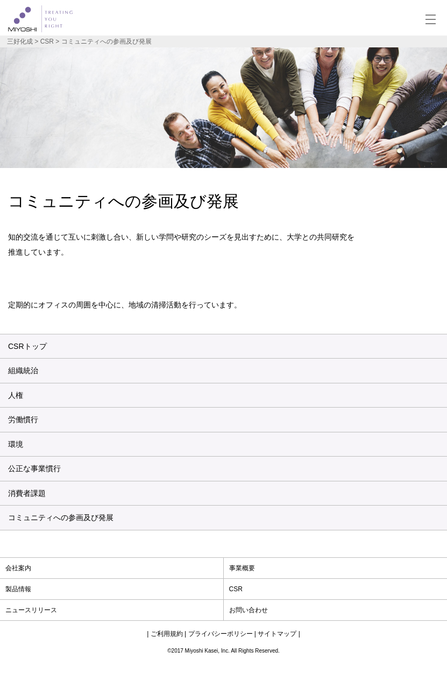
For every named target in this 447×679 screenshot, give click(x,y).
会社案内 (18, 568)
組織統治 (23, 370)
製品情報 (18, 589)
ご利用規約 (167, 634)
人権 (15, 395)
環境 (15, 444)
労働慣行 (23, 419)
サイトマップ (277, 634)
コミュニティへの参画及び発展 (60, 517)
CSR (236, 589)
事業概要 (242, 568)
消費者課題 (27, 493)
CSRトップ (27, 346)
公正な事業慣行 (34, 468)
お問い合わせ (248, 610)
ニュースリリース (31, 610)
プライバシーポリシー (220, 634)
